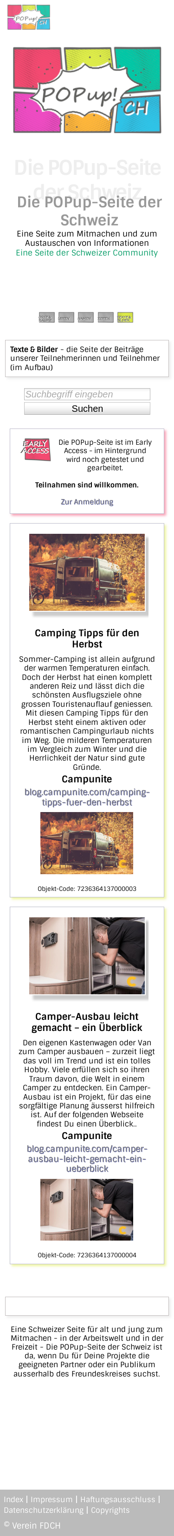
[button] (87, 408)
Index (13, 1499)
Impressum (52, 1499)
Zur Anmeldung (87, 501)
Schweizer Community (114, 253)
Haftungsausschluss (117, 1499)
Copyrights (110, 1510)
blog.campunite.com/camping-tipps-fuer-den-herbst (87, 797)
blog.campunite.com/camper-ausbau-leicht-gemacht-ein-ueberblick (87, 1158)
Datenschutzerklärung (44, 1510)
